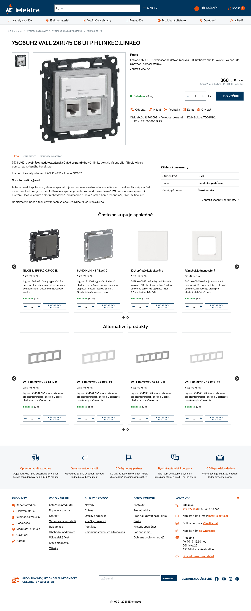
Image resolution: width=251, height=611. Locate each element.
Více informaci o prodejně (198, 556)
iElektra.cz (17, 31)
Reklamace (56, 526)
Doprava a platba (59, 510)
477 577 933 (190, 508)
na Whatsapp (207, 530)
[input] (32, 306)
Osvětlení (22, 534)
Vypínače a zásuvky (37, 30)
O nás (137, 521)
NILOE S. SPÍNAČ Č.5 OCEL (40, 270)
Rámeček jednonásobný (200, 270)
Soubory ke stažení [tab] (51, 155)
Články (53, 548)
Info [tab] (16, 155)
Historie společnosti (146, 526)
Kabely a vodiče (26, 504)
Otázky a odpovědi (96, 515)
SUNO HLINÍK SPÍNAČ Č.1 (93, 270)
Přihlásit (169, 578)
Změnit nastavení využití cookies (105, 531)
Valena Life (92, 30)
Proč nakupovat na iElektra (150, 515)
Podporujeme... (143, 531)
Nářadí (20, 540)
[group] (45, 267)
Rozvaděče (23, 522)
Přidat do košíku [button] (54, 306)
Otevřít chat (210, 523)
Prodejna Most (142, 510)
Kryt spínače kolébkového (147, 270)
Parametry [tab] (29, 155)
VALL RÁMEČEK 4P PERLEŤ (94, 382)
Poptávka (90, 526)
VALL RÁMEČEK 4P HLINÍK (40, 382)
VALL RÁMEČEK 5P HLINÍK (148, 382)
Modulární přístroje (28, 528)
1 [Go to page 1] (123, 317)
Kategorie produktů (61, 504)
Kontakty (139, 504)
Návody (89, 504)
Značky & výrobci (95, 521)
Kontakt (54, 515)
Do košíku (230, 96)
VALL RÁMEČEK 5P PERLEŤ (202, 382)
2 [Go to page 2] (128, 317)
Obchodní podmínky (62, 531)
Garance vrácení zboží (62, 521)
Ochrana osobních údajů (149, 537)
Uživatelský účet (59, 537)
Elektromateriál (25, 510)
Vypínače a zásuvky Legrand (67, 30)
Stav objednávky (59, 542)
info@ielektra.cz (218, 515)
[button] (150, 8)
